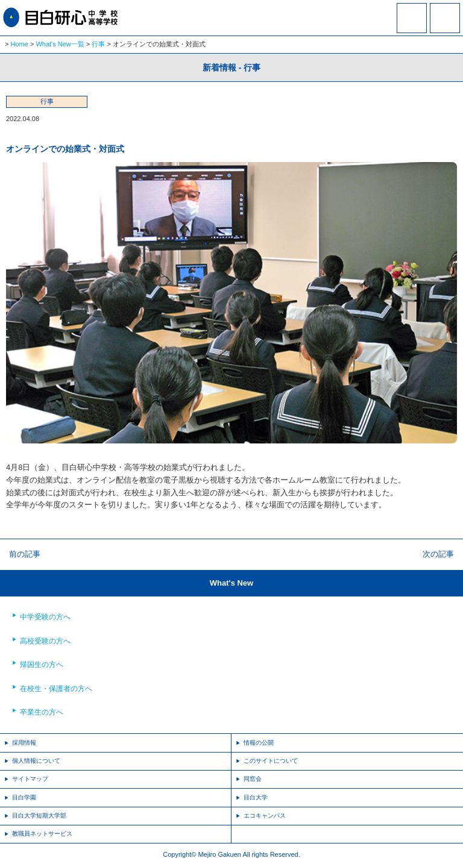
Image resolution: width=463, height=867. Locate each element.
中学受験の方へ (45, 617)
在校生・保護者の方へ (56, 688)
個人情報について (36, 760)
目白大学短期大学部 (39, 815)
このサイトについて (271, 760)
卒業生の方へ (41, 712)
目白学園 (24, 797)
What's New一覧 (60, 44)
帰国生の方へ (41, 664)
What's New (231, 582)
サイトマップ (30, 778)
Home (19, 44)
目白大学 (256, 797)
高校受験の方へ (45, 641)
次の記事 (438, 554)
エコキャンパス (265, 815)
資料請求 (412, 26)
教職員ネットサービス (42, 833)
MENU (445, 18)
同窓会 (253, 778)
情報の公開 (259, 742)
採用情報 (24, 742)
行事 (98, 44)
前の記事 (24, 554)
